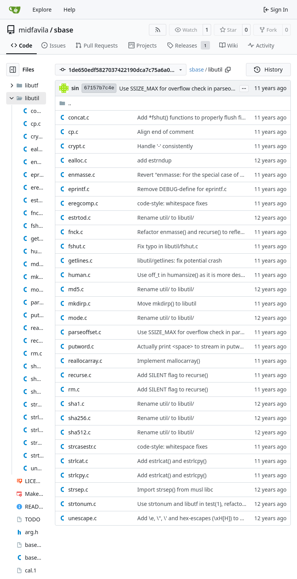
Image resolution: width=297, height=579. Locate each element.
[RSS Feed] (158, 30)
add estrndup (154, 160)
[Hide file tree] (12, 69)
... (244, 88)
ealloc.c (77, 160)
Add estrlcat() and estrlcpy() (172, 461)
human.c (79, 274)
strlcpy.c (78, 475)
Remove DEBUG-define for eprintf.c (182, 189)
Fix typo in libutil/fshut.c (167, 246)
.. (65, 103)
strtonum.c (82, 503)
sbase (63, 30)
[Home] (15, 10)
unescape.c (82, 518)
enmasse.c (81, 174)
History (268, 69)
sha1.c (76, 403)
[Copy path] (227, 69)
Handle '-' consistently (165, 146)
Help (69, 9)
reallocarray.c (85, 360)
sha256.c (79, 418)
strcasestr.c (82, 446)
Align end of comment (165, 131)
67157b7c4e (99, 88)
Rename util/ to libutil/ (165, 217)
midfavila (33, 30)
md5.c (76, 289)
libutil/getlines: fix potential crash (179, 260)
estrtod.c (79, 217)
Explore (41, 9)
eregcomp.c (83, 203)
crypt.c (76, 146)
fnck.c (75, 232)
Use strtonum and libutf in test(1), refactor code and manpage (216, 503)
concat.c (78, 117)
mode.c (77, 317)
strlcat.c (78, 461)
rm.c (73, 389)
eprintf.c (78, 189)
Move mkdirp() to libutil (166, 303)
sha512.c (79, 432)
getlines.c (80, 260)
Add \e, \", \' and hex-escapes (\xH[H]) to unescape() (202, 518)
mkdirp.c (79, 303)
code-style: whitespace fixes (172, 203)
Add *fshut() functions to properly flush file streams (202, 117)
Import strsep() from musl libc (175, 489)
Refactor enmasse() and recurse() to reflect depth (199, 232)
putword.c (81, 346)
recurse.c (79, 375)
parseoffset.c (84, 332)
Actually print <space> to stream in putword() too (199, 346)
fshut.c (76, 246)
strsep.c (78, 489)
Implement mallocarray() (168, 360)
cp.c (73, 131)
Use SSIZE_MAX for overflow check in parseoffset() (182, 88)
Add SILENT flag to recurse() (172, 375)
